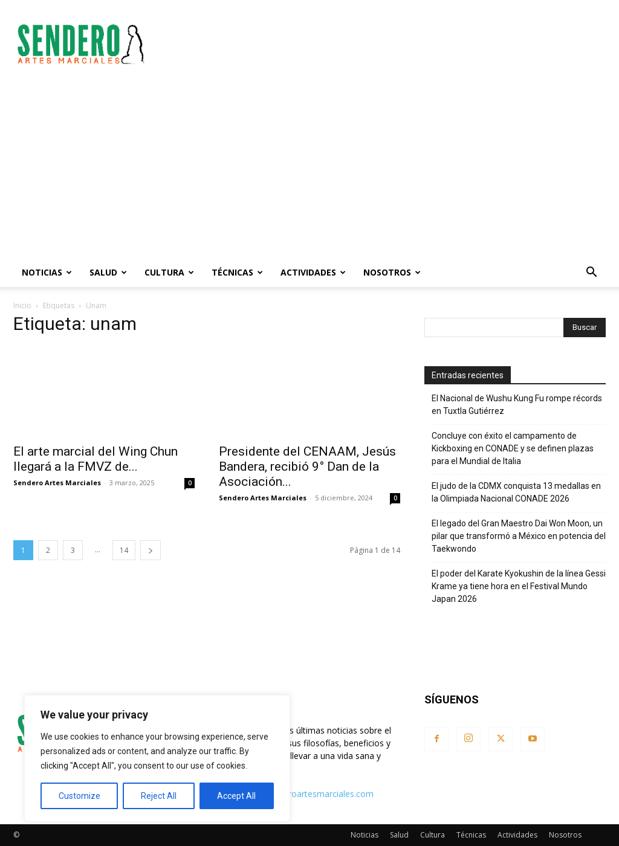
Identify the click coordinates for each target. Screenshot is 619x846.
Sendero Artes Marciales (57, 482)
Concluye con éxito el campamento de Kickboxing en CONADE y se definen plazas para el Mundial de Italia (513, 448)
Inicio (22, 305)
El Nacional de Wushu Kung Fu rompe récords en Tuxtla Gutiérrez (517, 404)
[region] (157, 758)
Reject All (159, 796)
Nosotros (392, 272)
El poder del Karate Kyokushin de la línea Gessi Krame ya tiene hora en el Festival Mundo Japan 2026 (519, 586)
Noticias (47, 272)
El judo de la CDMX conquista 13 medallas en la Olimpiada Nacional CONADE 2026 (516, 492)
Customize (79, 796)
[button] (591, 273)
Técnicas (237, 272)
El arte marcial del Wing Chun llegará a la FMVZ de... (95, 459)
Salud (108, 272)
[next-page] (150, 550)
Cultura (169, 272)
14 (124, 550)
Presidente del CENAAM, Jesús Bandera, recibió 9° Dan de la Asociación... (307, 466)
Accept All (236, 796)
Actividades (313, 272)
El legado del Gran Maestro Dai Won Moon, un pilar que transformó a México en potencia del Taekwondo (519, 536)
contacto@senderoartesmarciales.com (298, 793)
